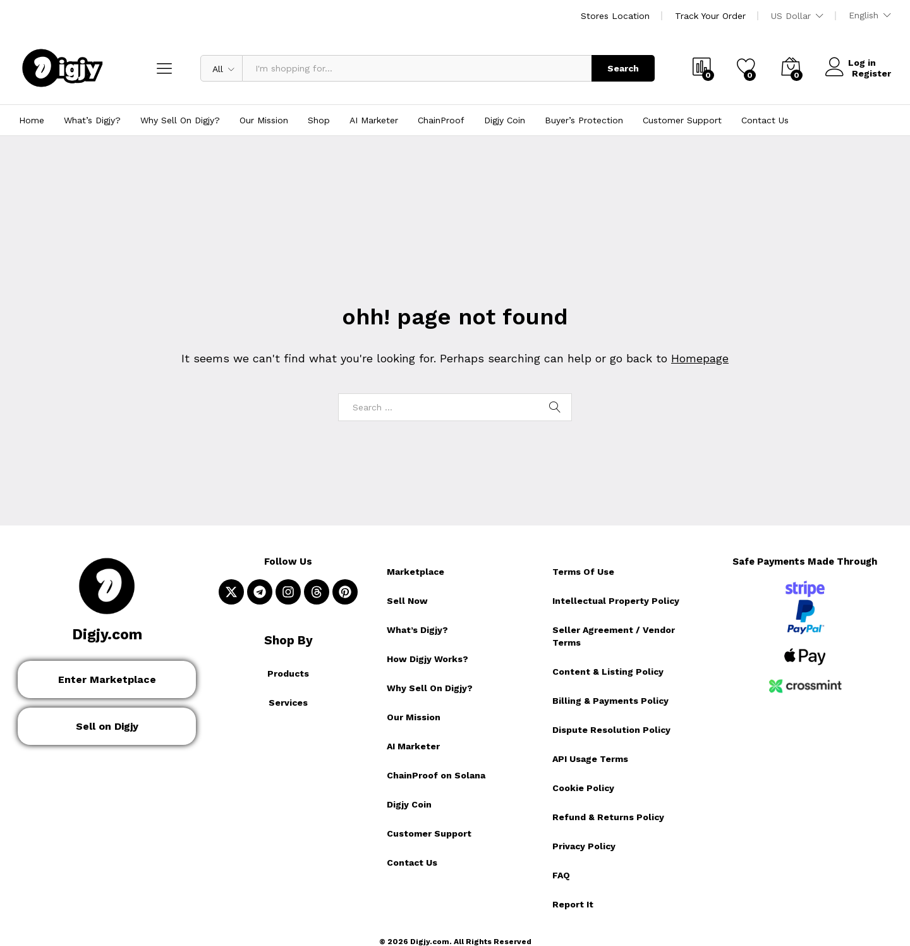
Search (623, 68)
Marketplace (415, 572)
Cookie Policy (583, 788)
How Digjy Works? (427, 659)
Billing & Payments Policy (610, 701)
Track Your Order (710, 16)
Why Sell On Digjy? (180, 120)
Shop (319, 120)
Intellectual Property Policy (615, 601)
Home (31, 120)
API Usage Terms (590, 759)
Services (288, 702)
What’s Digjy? (92, 120)
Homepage (700, 358)
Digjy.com (107, 634)
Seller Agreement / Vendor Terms (613, 636)
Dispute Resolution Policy (611, 730)
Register (871, 73)
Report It (572, 904)
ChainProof (441, 120)
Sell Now (407, 601)
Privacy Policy (584, 846)
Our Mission (264, 120)
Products (288, 673)
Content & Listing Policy (608, 671)
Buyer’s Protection (584, 120)
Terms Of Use (583, 572)
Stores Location (615, 16)
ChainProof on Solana (436, 775)
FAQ (561, 875)
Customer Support (682, 120)
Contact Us (765, 120)
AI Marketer (373, 120)
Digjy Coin (504, 120)
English (863, 15)
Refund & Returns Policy (608, 817)
